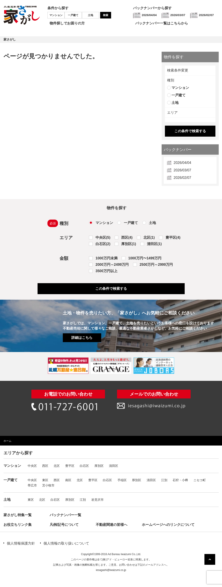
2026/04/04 (149, 15)
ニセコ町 (199, 480)
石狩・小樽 (180, 480)
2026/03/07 (177, 15)
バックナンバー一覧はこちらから (161, 23)
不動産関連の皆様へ (111, 524)
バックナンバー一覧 (65, 515)
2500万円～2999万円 (156, 264)
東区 (45, 480)
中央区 (32, 466)
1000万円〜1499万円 (144, 258)
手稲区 (122, 480)
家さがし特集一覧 (18, 515)
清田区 (113, 466)
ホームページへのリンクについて (168, 524)
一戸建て (73, 15)
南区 (68, 480)
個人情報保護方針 (21, 543)
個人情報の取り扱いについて (66, 543)
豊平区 (69, 466)
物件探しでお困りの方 (67, 23)
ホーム (7, 440)
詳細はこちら (81, 337)
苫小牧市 (48, 485)
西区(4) (127, 237)
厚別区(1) (128, 244)
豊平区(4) (173, 237)
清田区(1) (154, 244)
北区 (57, 466)
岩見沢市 (97, 499)
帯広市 (32, 485)
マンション (56, 15)
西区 (45, 466)
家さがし (10, 39)
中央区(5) (103, 237)
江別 (164, 480)
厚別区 (99, 466)
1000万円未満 (106, 258)
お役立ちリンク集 (18, 524)
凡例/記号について (64, 524)
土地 (90, 15)
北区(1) (149, 237)
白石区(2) (103, 244)
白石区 (84, 466)
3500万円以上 (106, 271)
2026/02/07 (206, 15)
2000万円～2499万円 (112, 264)
